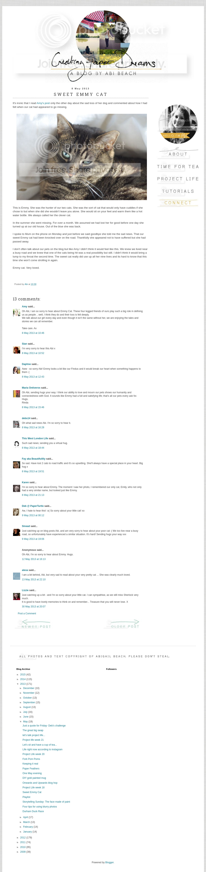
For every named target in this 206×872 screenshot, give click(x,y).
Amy (24, 306)
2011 (23, 842)
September (29, 702)
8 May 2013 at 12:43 (33, 376)
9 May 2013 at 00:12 (33, 515)
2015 (23, 674)
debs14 (26, 418)
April (26, 817)
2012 (23, 837)
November (29, 692)
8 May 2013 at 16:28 (33, 427)
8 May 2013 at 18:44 (33, 447)
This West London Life (35, 438)
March (27, 822)
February (28, 826)
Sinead (26, 526)
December (29, 688)
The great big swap (32, 730)
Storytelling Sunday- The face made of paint (46, 801)
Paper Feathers (30, 768)
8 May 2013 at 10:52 (33, 353)
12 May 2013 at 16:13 (34, 559)
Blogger (109, 862)
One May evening (32, 773)
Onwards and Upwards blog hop (39, 782)
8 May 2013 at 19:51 (33, 471)
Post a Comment (27, 613)
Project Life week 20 (33, 754)
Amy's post (43, 103)
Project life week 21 (33, 739)
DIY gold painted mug (34, 778)
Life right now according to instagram (42, 749)
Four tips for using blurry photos (39, 806)
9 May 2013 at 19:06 (33, 539)
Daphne (26, 364)
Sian (24, 343)
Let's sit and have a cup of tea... (39, 744)
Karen (25, 482)
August (27, 707)
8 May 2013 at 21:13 (33, 495)
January (27, 831)
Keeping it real (30, 763)
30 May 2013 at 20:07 (34, 606)
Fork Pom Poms (31, 759)
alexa (25, 570)
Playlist (26, 797)
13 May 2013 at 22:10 (34, 579)
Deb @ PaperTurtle (33, 506)
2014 (23, 679)
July (25, 712)
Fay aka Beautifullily (33, 458)
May (25, 721)
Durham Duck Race (33, 811)
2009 (23, 851)
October (27, 697)
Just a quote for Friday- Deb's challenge (44, 725)
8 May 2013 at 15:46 (33, 407)
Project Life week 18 (33, 787)
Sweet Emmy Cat (31, 792)
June (26, 716)
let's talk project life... (33, 735)
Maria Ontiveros (31, 387)
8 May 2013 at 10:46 (33, 333)
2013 (23, 683)
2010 (23, 847)
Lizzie (25, 590)
